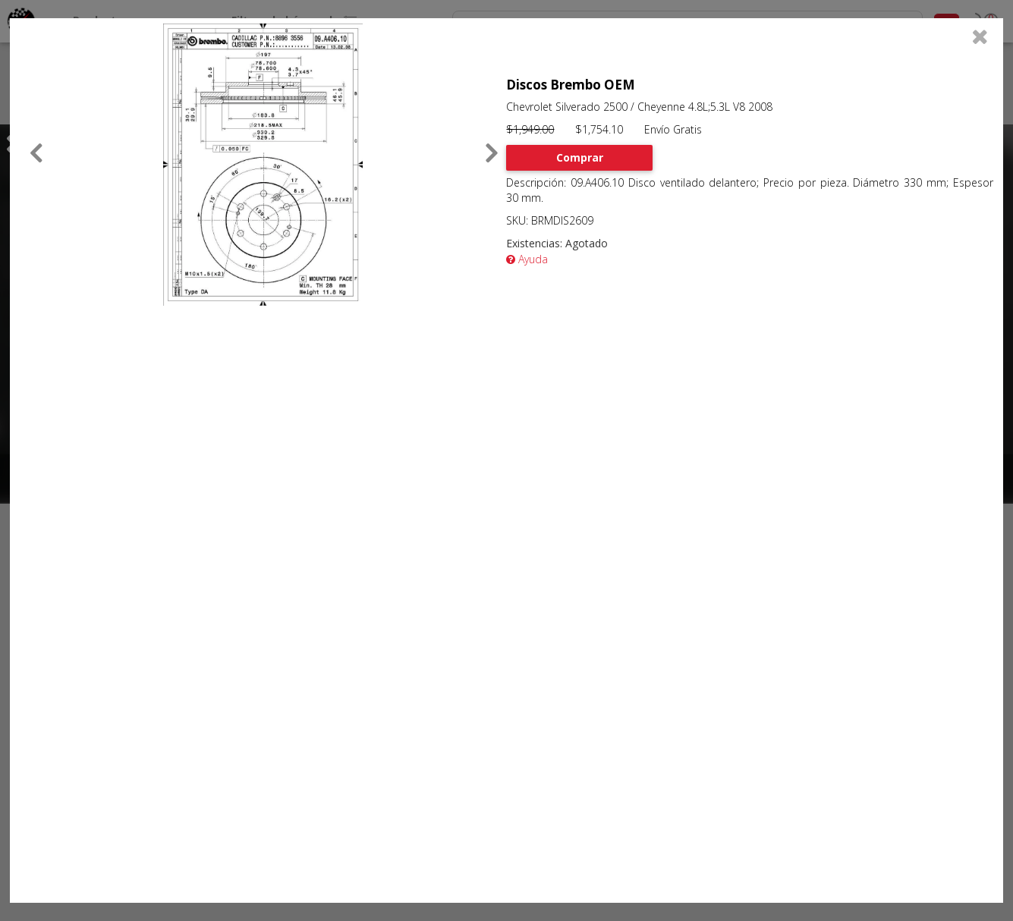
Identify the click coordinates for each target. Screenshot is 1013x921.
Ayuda (527, 259)
